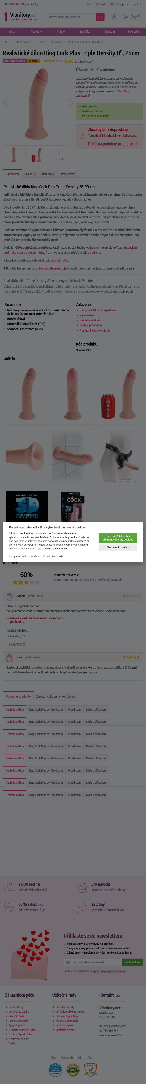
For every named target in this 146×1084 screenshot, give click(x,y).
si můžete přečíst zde (51, 556)
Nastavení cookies (118, 547)
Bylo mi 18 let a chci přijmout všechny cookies (117, 538)
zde (11, 548)
